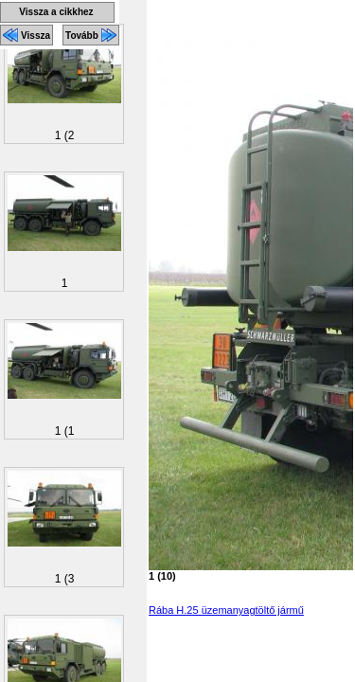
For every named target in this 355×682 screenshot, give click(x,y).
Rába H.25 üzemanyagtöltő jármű (226, 610)
